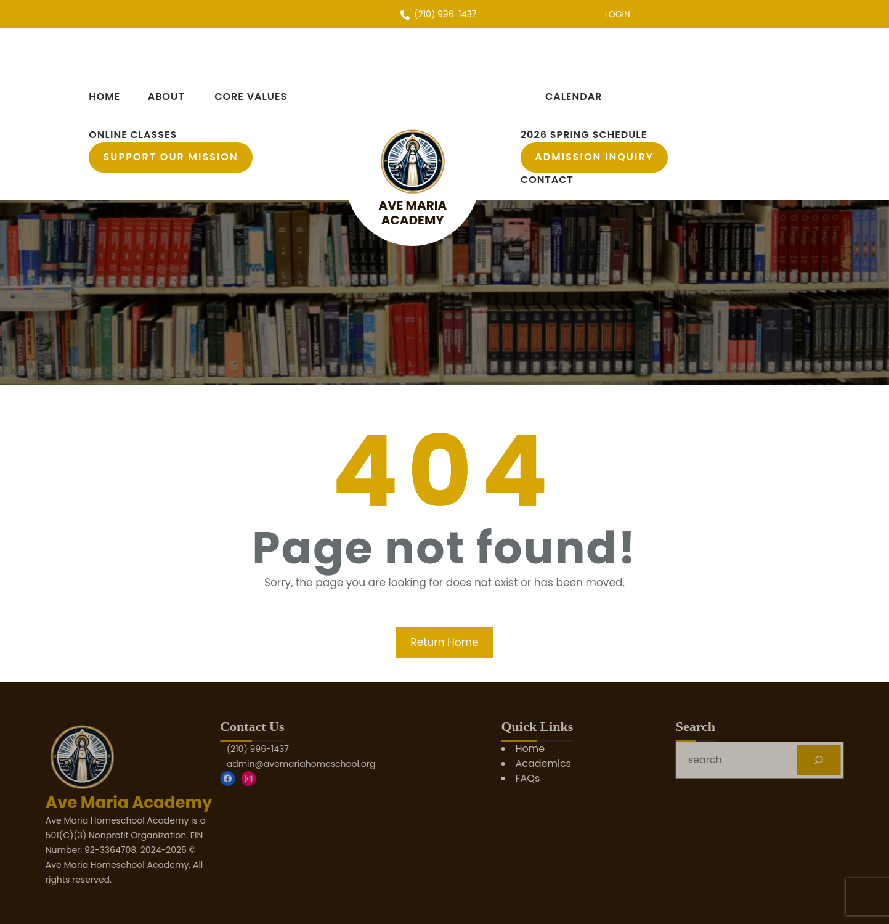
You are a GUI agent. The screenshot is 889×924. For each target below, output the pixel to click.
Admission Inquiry (594, 157)
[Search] (865, 760)
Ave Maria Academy (412, 213)
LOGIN (617, 14)
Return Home (444, 642)
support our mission (171, 157)
